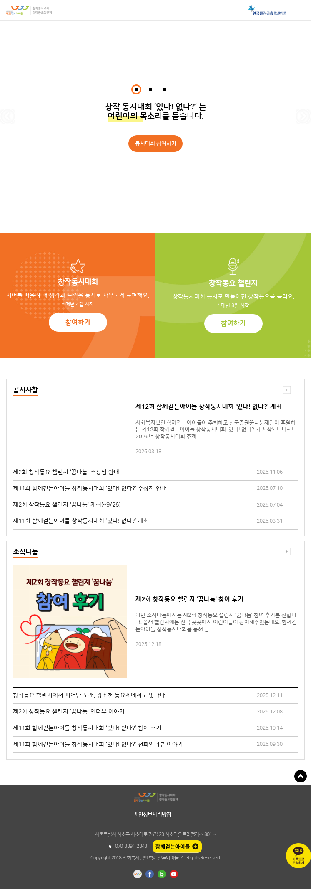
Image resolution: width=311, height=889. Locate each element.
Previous (7, 116)
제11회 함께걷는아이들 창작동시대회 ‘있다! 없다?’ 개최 (81, 521)
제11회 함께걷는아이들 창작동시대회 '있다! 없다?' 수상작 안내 (90, 488)
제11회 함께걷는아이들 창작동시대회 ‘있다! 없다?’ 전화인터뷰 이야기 (98, 744)
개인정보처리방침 (152, 814)
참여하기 (77, 322)
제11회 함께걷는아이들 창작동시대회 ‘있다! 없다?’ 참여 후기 (87, 728)
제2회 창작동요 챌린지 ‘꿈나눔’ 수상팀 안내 (66, 472)
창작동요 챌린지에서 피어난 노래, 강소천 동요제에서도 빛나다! (90, 695)
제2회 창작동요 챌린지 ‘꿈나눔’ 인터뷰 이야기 (69, 711)
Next (303, 116)
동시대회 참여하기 (155, 144)
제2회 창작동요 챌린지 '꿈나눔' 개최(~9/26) (66, 505)
